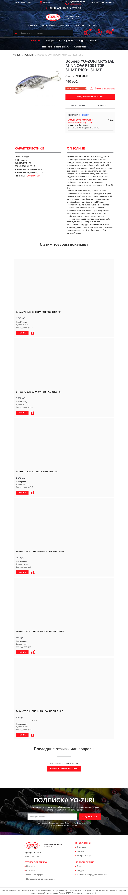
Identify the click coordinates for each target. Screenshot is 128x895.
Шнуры (81, 41)
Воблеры (35, 41)
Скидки (80, 870)
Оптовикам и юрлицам (55, 25)
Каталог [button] (32, 25)
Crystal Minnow (33, 176)
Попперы (49, 41)
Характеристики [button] (78, 106)
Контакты (94, 25)
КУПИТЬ (22, 332)
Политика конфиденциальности (92, 874)
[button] (73, 4)
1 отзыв (33, 719)
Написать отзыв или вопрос (64, 767)
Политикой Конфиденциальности (77, 822)
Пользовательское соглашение (40, 878)
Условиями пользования (61, 824)
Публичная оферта (34, 874)
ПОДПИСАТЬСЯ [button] (89, 816)
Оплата (80, 850)
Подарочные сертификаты (55, 47)
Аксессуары (80, 47)
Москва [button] (85, 115)
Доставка (81, 846)
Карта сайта (31, 870)
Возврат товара (84, 855)
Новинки (79, 25)
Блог (79, 865)
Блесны (93, 41)
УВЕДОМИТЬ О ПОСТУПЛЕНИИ (90, 96)
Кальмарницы (66, 41)
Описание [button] (102, 106)
